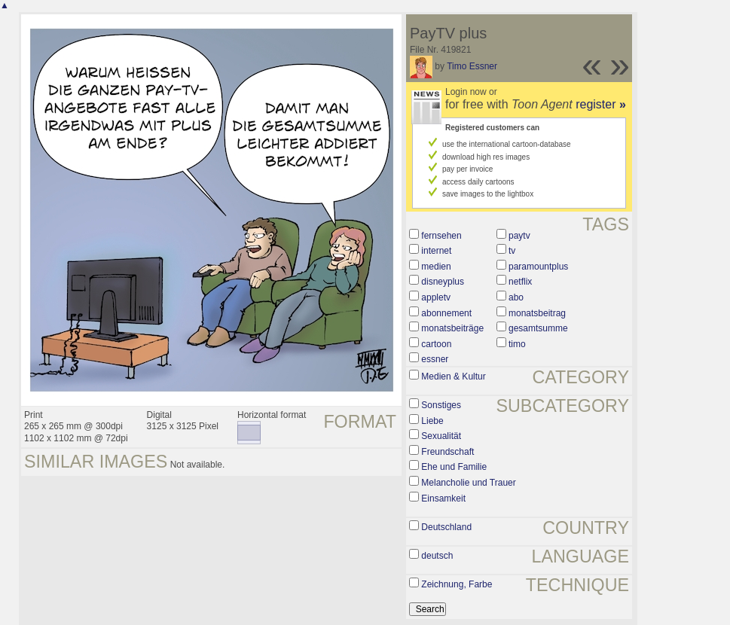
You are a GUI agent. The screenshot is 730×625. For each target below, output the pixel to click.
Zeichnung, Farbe (456, 584)
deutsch (437, 555)
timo (517, 344)
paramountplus (538, 266)
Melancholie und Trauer (468, 482)
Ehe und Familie (454, 467)
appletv (436, 297)
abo (516, 297)
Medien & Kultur (453, 376)
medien (436, 266)
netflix (520, 281)
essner (434, 359)
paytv (519, 235)
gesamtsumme (538, 328)
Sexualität (441, 436)
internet (436, 250)
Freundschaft (447, 452)
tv (512, 250)
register (601, 104)
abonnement (446, 313)
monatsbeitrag (537, 313)
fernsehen (441, 235)
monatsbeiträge (452, 328)
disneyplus (442, 281)
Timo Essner (472, 66)
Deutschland (446, 527)
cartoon (436, 344)
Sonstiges (441, 405)
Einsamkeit (443, 498)
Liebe (432, 421)
